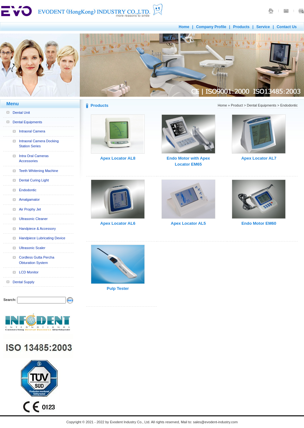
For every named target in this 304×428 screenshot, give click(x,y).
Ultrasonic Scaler (32, 248)
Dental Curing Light (34, 180)
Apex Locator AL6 (118, 223)
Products (241, 27)
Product (237, 105)
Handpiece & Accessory (37, 228)
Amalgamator (29, 199)
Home (184, 27)
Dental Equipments (27, 122)
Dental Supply (24, 282)
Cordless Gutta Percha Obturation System (36, 260)
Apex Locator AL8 (118, 158)
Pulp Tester (118, 288)
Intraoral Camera (32, 131)
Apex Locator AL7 (258, 158)
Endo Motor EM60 (258, 223)
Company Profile (211, 27)
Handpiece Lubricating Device (42, 238)
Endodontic (27, 190)
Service (263, 27)
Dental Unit (21, 112)
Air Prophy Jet (30, 209)
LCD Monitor (29, 272)
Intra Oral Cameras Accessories (34, 158)
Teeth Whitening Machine (38, 171)
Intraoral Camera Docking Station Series (39, 143)
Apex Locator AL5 (188, 223)
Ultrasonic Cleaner (33, 219)
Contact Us (287, 27)
